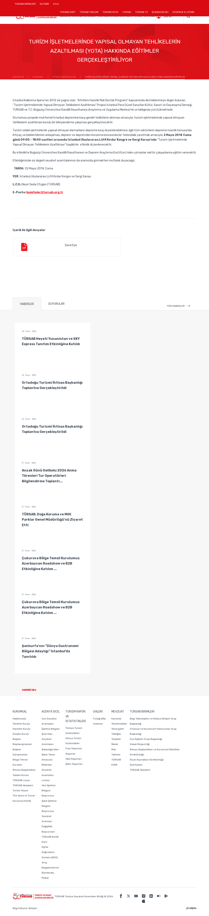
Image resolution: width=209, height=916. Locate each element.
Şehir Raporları (74, 764)
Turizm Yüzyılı (20, 790)
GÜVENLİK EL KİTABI (183, 12)
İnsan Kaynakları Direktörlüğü (147, 759)
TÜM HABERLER (178, 306)
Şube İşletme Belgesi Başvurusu (49, 806)
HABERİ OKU (32, 690)
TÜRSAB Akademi (23, 785)
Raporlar (71, 753)
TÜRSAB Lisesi (21, 780)
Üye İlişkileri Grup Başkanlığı (146, 739)
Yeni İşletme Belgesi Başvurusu (49, 790)
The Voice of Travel (24, 795)
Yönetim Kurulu (21, 723)
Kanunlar (116, 718)
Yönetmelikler (119, 723)
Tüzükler (116, 739)
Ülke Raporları (74, 758)
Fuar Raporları (74, 748)
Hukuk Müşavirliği (140, 744)
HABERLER (27, 304)
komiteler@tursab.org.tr (44, 192)
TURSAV (126, 12)
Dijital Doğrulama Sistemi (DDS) (50, 852)
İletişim (33, 908)
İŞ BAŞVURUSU (160, 12)
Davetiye (48, 247)
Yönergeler (117, 728)
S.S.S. (56, 4)
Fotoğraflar (99, 718)
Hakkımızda (19, 718)
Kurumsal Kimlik (22, 800)
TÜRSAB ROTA (110, 12)
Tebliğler (116, 734)
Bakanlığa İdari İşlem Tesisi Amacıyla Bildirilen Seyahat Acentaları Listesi (50, 765)
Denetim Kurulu (21, 728)
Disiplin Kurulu (21, 734)
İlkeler (114, 744)
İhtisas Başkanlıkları (24, 769)
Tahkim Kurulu (21, 775)
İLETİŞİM (44, 5)
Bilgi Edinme (20, 908)
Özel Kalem (136, 764)
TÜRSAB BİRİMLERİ (26, 5)
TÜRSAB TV (141, 12)
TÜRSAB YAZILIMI (89, 12)
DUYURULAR (56, 304)
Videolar (98, 723)
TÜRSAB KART (68, 12)
